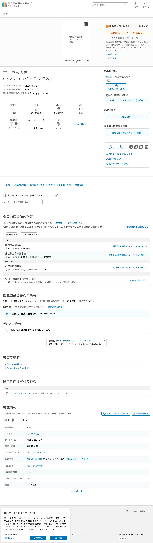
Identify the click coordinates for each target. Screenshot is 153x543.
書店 (50, 184)
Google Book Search (18, 368)
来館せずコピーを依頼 (116, 87)
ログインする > (112, 58)
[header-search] (110, 4)
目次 (8, 184)
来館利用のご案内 (56, 306)
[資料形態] (29, 234)
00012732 (71, 458)
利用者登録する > (112, 54)
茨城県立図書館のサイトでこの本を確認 (130, 246)
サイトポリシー (86, 534)
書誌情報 (79, 184)
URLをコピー (121, 147)
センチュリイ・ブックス (38, 452)
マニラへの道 (33, 433)
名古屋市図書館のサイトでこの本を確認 (130, 267)
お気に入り (111, 147)
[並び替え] (11, 234)
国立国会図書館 (37, 184)
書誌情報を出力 (114, 158)
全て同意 (58, 537)
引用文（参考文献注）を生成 (119, 154)
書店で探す (127, 116)
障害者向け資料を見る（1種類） (127, 132)
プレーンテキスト (18, 393)
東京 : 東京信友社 (35, 465)
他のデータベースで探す (117, 163)
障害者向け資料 (63, 184)
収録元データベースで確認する (127, 32)
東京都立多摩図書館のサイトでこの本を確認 (128, 255)
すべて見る (80, 124)
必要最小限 (38, 537)
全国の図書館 (20, 184)
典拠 (85, 459)
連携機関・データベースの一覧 (69, 222)
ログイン (145, 4)
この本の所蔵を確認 (138, 280)
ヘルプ (135, 4)
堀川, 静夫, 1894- (35, 458)
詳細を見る (9, 537)
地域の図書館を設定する (138, 226)
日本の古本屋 (14, 364)
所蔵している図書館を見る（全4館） (127, 100)
